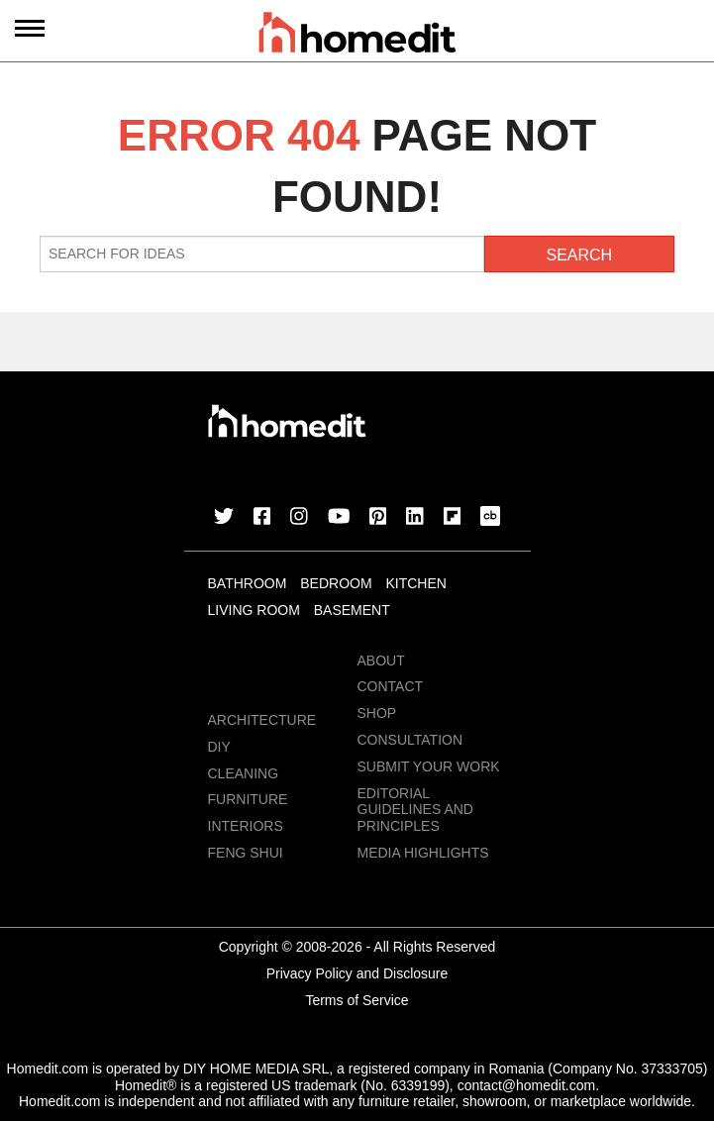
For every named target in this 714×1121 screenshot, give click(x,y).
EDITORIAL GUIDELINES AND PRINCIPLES (415, 810)
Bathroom (247, 583)
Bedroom (335, 583)
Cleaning (243, 773)
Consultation (410, 740)
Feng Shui (245, 853)
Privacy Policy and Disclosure (357, 973)
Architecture (262, 720)
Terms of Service (356, 1000)
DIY (219, 747)
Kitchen (415, 583)
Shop (377, 713)
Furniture (248, 799)
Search (579, 255)
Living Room (254, 610)
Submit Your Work (428, 766)
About (381, 660)
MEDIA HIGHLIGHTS (423, 853)
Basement (352, 610)
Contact (390, 686)
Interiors (245, 826)
